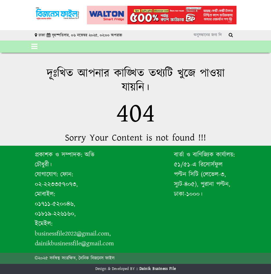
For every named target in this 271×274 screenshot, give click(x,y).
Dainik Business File (157, 269)
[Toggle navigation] (34, 46)
